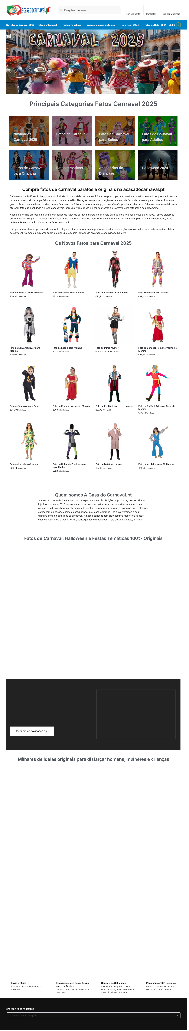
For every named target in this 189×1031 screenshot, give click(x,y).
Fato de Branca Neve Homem (68, 301)
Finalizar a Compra (171, 14)
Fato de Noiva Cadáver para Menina (25, 358)
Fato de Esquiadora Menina (67, 356)
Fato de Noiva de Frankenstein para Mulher (69, 475)
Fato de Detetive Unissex (109, 473)
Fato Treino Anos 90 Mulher (153, 301)
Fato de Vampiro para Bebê (24, 415)
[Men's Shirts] (29, 140)
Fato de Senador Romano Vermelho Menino (157, 358)
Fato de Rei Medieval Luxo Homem (114, 415)
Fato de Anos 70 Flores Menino (26, 301)
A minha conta (133, 14)
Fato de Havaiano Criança (24, 473)
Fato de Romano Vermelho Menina (71, 415)
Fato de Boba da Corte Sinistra (111, 301)
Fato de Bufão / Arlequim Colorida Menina (156, 416)
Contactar (151, 14)
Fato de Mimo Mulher (106, 356)
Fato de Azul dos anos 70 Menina (156, 473)
